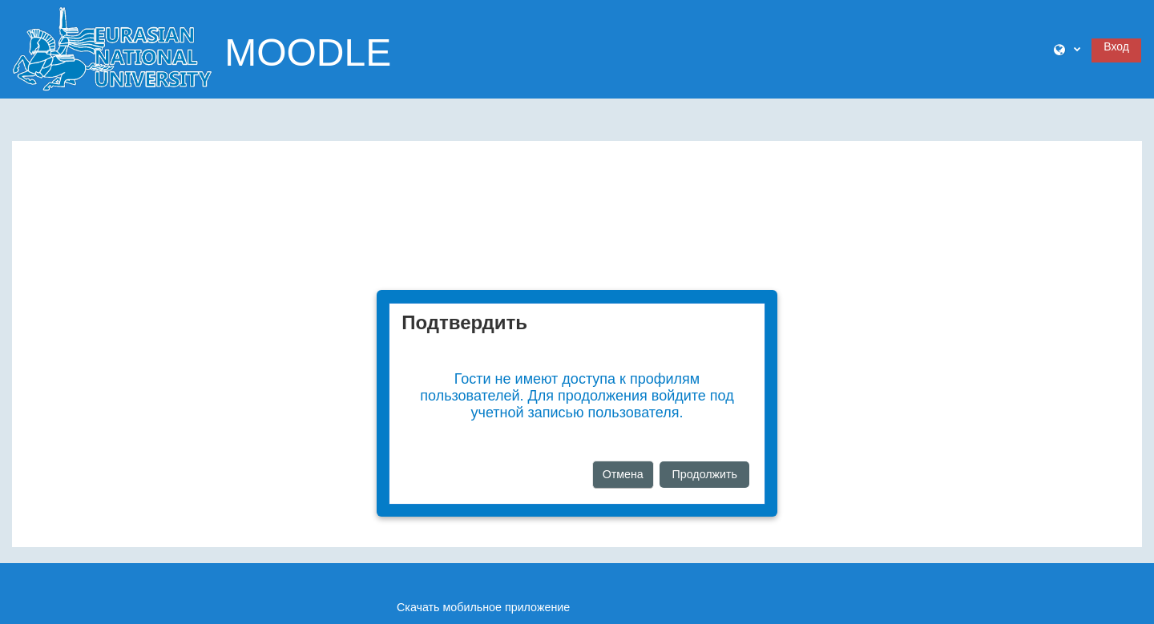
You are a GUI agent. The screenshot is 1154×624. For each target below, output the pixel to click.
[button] (1067, 49)
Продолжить (704, 474)
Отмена (623, 474)
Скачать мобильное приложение (483, 607)
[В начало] (112, 48)
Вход (1116, 46)
